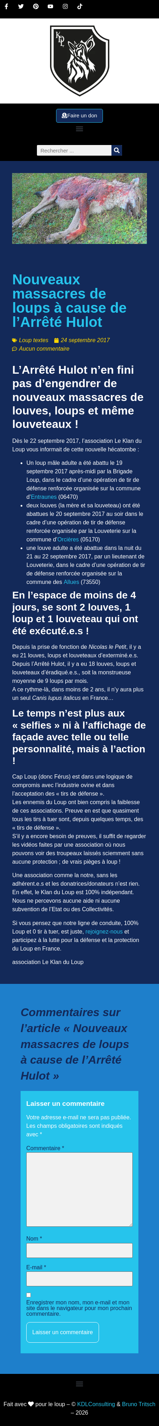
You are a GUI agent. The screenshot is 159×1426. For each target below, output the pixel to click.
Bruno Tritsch (138, 1404)
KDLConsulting (96, 1404)
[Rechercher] (116, 150)
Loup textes (33, 340)
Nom (34, 1239)
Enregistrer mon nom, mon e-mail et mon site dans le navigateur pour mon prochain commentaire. (79, 1308)
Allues (71, 582)
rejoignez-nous (104, 932)
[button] (79, 128)
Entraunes (44, 497)
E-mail (36, 1267)
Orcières (68, 539)
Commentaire (45, 1148)
